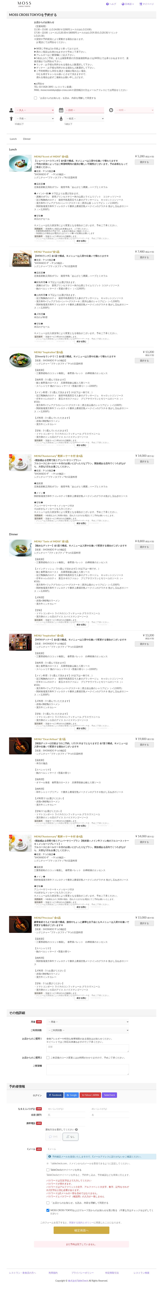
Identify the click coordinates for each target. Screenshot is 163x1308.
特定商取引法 (112, 1273)
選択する (145, 162)
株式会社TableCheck (78, 1280)
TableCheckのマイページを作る (64, 1170)
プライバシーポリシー (82, 1273)
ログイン (37, 1095)
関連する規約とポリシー (81, 1222)
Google (71, 1095)
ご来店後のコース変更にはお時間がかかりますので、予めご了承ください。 (86, 1057)
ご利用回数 (36, 1030)
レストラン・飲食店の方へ (22, 1273)
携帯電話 (34, 1123)
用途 (36, 1021)
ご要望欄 (37, 1065)
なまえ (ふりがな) (30, 1108)
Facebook (55, 1095)
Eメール (34, 1149)
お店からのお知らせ (44, 22)
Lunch (13, 138)
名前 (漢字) (36, 1114)
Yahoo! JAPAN (90, 1095)
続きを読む (81, 241)
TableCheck (109, 1095)
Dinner (27, 138)
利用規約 (53, 1273)
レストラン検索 (141, 1273)
